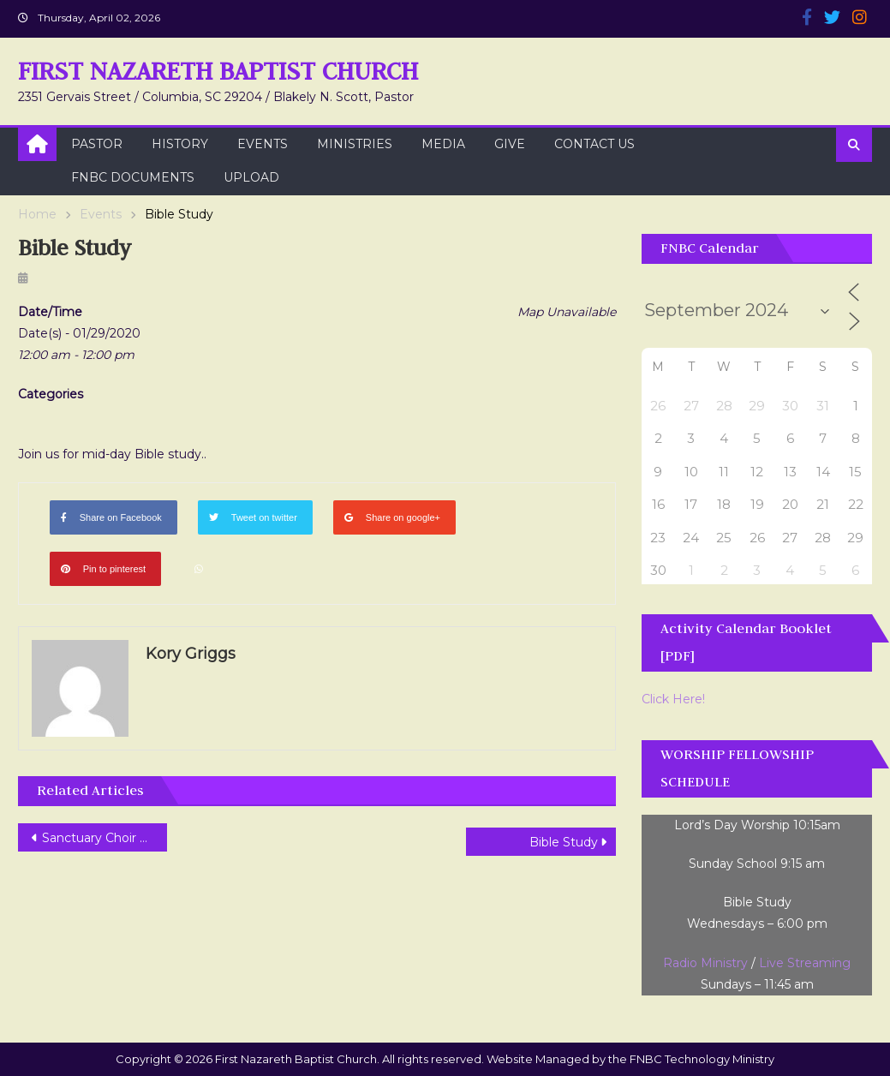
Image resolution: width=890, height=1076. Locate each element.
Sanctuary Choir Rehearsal (105, 838)
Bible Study (563, 842)
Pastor (96, 144)
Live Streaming (805, 963)
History (180, 144)
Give (509, 144)
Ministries (354, 144)
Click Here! (673, 699)
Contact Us (594, 144)
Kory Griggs (191, 653)
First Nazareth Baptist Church (218, 71)
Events (262, 144)
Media (443, 144)
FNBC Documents (132, 177)
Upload (251, 177)
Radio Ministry (705, 963)
